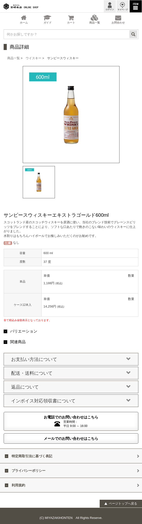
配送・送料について (71, 373)
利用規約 (18, 485)
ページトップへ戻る (120, 503)
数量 (131, 275)
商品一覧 (13, 58)
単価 (47, 275)
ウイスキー (33, 58)
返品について (71, 387)
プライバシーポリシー (28, 471)
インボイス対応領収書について (71, 401)
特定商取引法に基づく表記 (32, 456)
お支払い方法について (71, 359)
